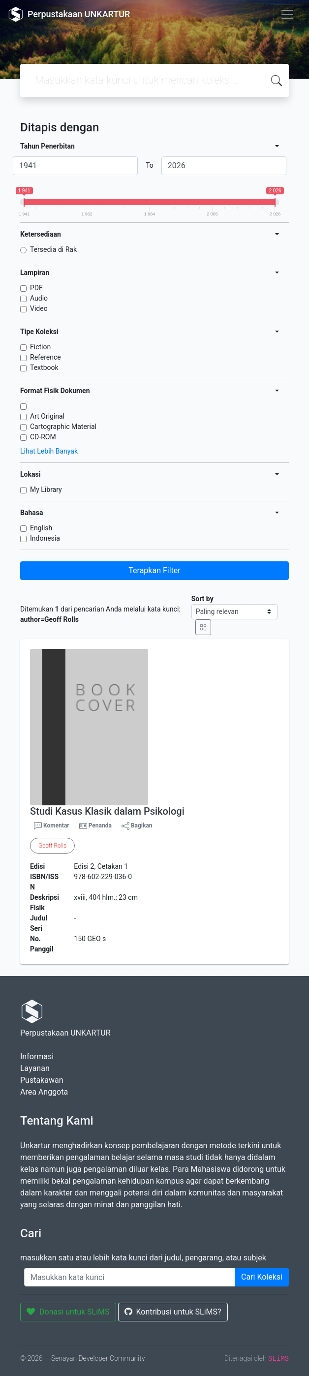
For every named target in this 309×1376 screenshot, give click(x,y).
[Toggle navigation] (287, 14)
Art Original (47, 416)
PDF (36, 288)
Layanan (35, 1068)
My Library (46, 489)
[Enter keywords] (129, 1277)
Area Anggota (44, 1092)
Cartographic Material (63, 426)
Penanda (100, 825)
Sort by (202, 599)
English (41, 528)
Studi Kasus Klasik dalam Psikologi (107, 811)
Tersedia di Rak (53, 249)
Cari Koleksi (261, 1277)
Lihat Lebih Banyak (49, 451)
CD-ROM (43, 437)
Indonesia (45, 538)
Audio (39, 298)
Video (39, 308)
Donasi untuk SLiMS (68, 1311)
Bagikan (137, 826)
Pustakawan (41, 1080)
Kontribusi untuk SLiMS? (172, 1311)
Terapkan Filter (154, 570)
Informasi (37, 1056)
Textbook (44, 367)
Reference (45, 357)
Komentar (51, 826)
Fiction (40, 347)
